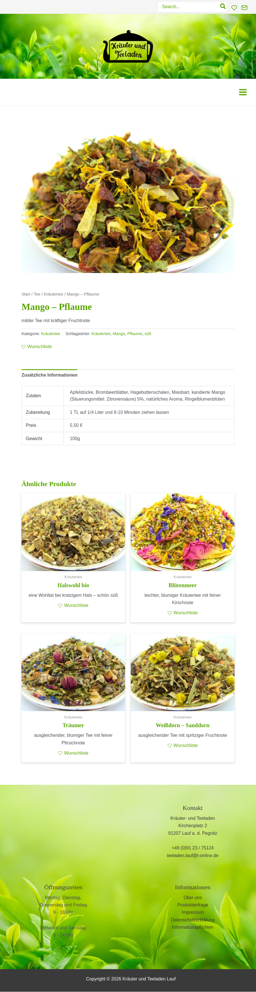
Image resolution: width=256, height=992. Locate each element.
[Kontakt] (244, 8)
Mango (119, 333)
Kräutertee (53, 294)
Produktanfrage (192, 905)
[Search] (223, 7)
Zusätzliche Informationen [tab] (49, 375)
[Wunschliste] (234, 8)
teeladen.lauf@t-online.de (192, 855)
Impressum (192, 912)
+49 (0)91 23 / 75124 (193, 848)
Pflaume (134, 333)
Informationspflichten (193, 927)
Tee (37, 294)
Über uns (192, 897)
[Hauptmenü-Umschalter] (242, 92)
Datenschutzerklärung (193, 919)
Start (25, 294)
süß (148, 333)
